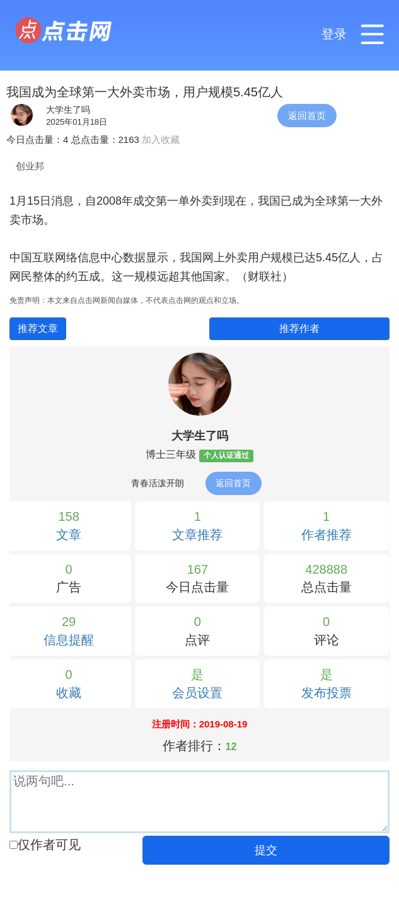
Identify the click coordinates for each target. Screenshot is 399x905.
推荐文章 (38, 328)
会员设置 (197, 693)
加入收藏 (161, 139)
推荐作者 (299, 328)
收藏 (68, 693)
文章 (68, 535)
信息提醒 (68, 640)
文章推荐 (197, 535)
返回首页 (307, 115)
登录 (334, 34)
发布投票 (326, 693)
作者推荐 (326, 535)
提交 (266, 850)
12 (231, 746)
